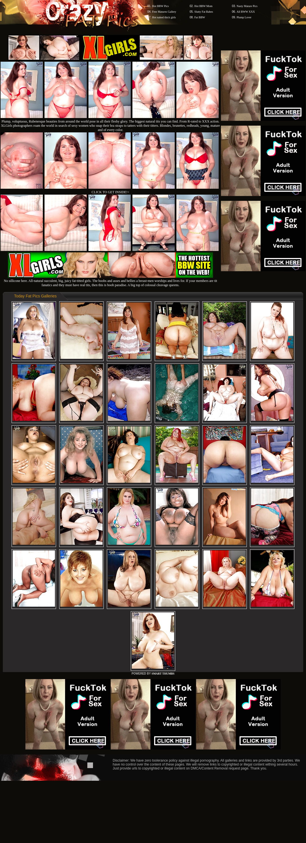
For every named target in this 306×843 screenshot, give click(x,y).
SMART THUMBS (163, 673)
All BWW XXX (246, 11)
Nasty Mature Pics (247, 6)
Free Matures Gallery (164, 11)
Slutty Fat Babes (203, 11)
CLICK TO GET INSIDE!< (110, 192)
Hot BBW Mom (203, 6)
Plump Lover (244, 17)
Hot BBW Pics (160, 6)
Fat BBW (199, 17)
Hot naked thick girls (164, 17)
